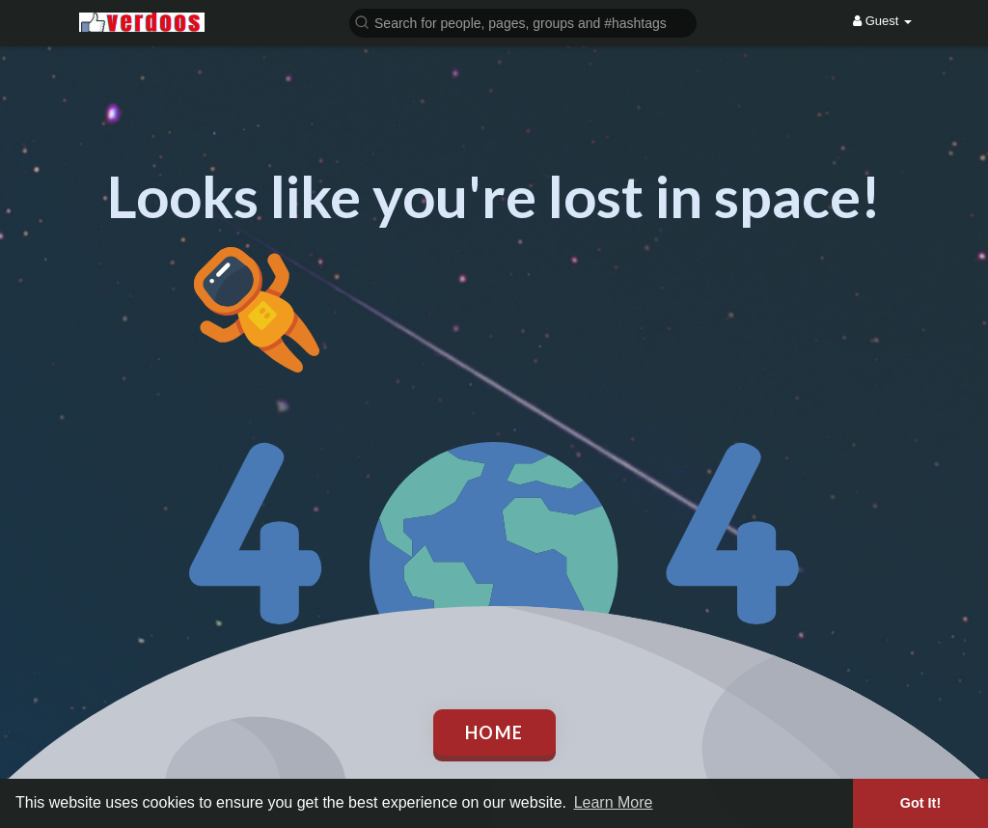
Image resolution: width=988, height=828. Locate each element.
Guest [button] (882, 21)
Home (494, 732)
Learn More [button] (613, 802)
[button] (523, 22)
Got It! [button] (920, 803)
